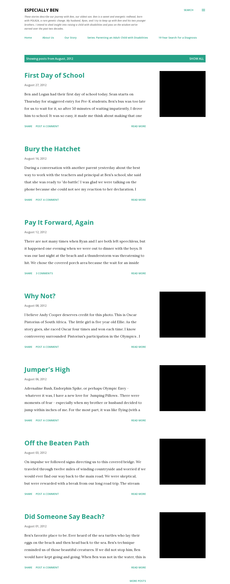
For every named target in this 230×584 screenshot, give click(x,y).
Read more (138, 126)
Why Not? (40, 295)
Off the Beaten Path (56, 443)
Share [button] (28, 126)
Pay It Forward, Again (59, 222)
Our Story (71, 37)
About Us (48, 37)
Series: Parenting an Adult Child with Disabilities (117, 37)
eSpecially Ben (41, 10)
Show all (196, 59)
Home (28, 37)
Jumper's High (47, 369)
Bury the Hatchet (52, 148)
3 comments (44, 273)
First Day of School (54, 75)
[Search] (188, 10)
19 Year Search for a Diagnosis (177, 37)
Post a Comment (47, 126)
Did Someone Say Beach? (64, 516)
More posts (138, 581)
